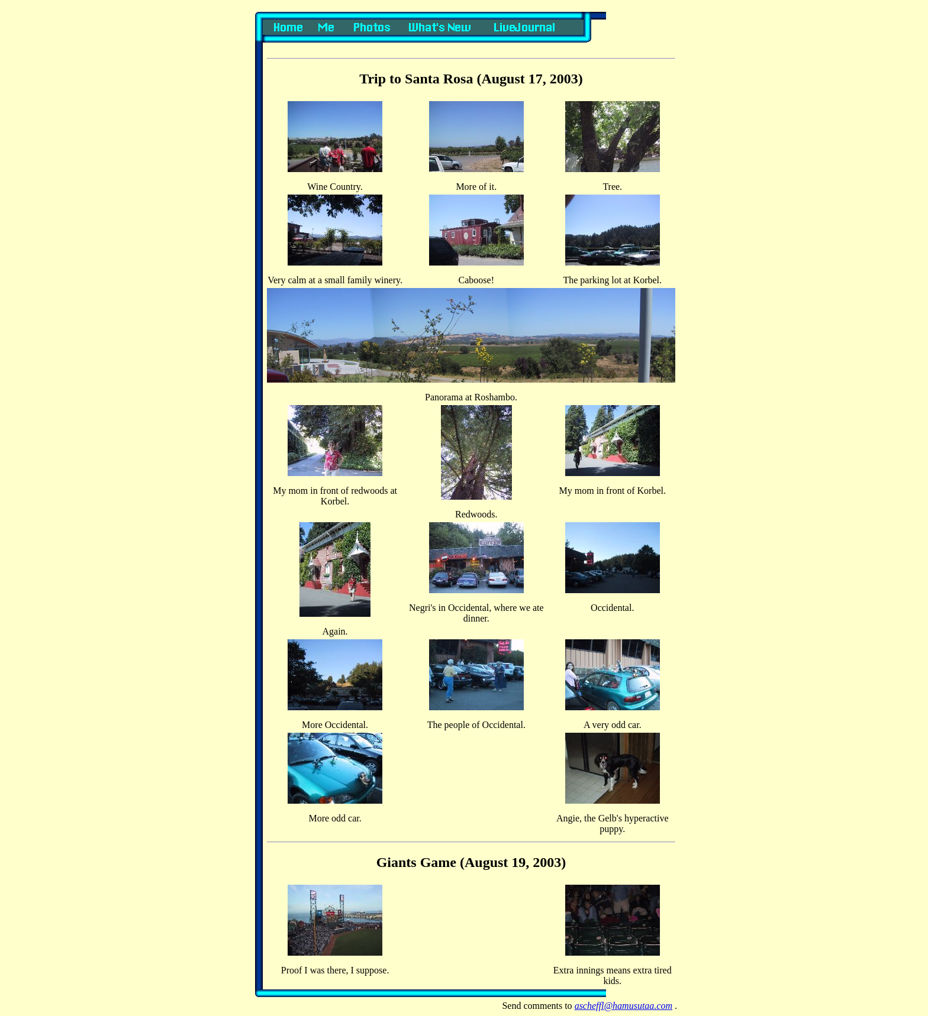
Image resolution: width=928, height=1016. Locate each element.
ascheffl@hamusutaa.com (623, 1006)
